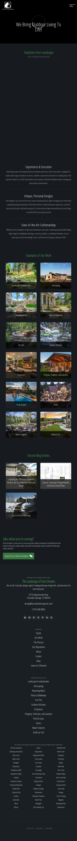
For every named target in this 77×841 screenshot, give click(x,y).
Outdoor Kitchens (38, 704)
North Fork (38, 800)
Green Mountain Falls (38, 774)
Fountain (38, 766)
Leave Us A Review (38, 665)
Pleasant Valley (61, 774)
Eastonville (16, 800)
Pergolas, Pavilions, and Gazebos (38, 714)
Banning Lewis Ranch (16, 751)
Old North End (61, 748)
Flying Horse (38, 751)
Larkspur (38, 785)
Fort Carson (38, 762)
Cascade (16, 777)
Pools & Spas (38, 718)
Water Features (38, 727)
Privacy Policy (39, 828)
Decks (38, 723)
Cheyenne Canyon (16, 781)
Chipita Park (16, 788)
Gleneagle (38, 770)
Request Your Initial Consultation (18, 556)
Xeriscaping (38, 686)
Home (38, 633)
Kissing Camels (38, 781)
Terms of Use (30, 828)
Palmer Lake (61, 751)
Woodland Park (61, 803)
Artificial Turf (38, 732)
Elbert (16, 803)
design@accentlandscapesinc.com (38, 603)
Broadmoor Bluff (16, 770)
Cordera (16, 796)
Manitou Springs (38, 788)
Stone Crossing (61, 796)
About (38, 651)
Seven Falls (61, 788)
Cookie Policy (48, 828)
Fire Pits (38, 700)
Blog (38, 661)
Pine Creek (61, 770)
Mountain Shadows (38, 796)
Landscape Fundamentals (38, 681)
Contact (38, 656)
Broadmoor (16, 766)
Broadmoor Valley (16, 774)
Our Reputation (38, 647)
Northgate (38, 803)
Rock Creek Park (61, 777)
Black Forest (16, 759)
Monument (38, 792)
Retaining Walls (38, 690)
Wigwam (61, 800)
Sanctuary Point (61, 785)
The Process (38, 642)
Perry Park (61, 759)
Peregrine (61, 755)
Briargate (16, 762)
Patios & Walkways (38, 695)
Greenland (38, 777)
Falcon (38, 748)
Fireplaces (38, 709)
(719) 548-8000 (38, 609)
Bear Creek (16, 755)
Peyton (61, 762)
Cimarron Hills (16, 792)
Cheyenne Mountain (16, 785)
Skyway (61, 792)
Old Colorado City (38, 807)
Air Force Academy (16, 748)
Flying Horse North (38, 755)
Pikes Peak (61, 766)
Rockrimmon (61, 781)
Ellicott (16, 807)
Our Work (39, 637)
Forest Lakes (38, 759)
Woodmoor (61, 807)
